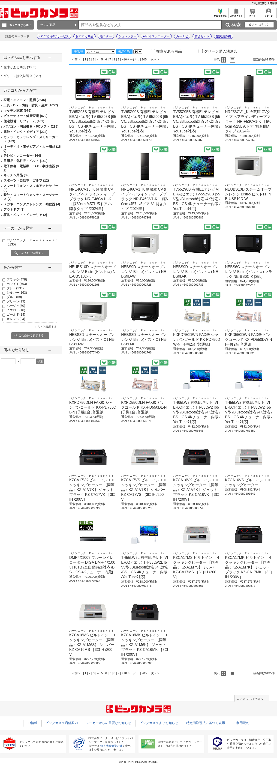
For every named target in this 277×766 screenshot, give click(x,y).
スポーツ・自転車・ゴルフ (26, 180)
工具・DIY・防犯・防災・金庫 (30, 105)
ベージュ (15, 306)
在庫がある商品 (19, 67)
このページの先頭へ (251, 698)
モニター (106, 36)
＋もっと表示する (45, 326)
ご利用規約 (259, 3)
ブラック (16, 279)
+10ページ (129, 59)
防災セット (202, 36)
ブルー (14, 297)
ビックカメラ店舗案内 (61, 723)
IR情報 (272, 3)
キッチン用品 (16, 175)
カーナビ (182, 36)
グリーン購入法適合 (22, 76)
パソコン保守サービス (54, 36)
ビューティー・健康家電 (25, 116)
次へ (154, 59)
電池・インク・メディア (25, 132)
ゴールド (15, 314)
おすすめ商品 (84, 36)
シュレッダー (127, 36)
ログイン (268, 14)
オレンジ (15, 319)
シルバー (16, 292)
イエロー (15, 310)
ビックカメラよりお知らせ (158, 723)
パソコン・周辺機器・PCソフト (30, 126)
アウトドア (13, 209)
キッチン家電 (17, 110)
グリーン (15, 301)
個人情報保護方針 (111, 746)
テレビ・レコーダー (22, 155)
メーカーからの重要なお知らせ (108, 723)
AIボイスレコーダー (156, 36)
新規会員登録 (220, 14)
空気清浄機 (223, 36)
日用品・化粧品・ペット (25, 161)
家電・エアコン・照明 (24, 100)
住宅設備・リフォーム (23, 121)
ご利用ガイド (236, 14)
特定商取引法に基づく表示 (205, 723)
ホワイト (16, 284)
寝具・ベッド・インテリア (25, 215)
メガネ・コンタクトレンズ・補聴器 (31, 204)
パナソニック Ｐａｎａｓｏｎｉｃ (91, 107)
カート (252, 14)
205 (144, 59)
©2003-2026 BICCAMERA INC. (138, 762)
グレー (15, 288)
